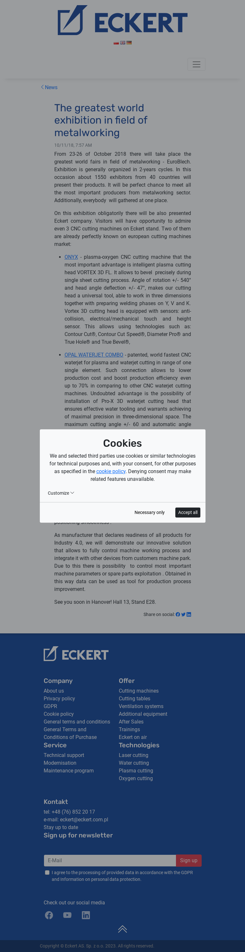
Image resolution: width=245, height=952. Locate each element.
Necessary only (150, 512)
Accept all (187, 512)
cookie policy (111, 471)
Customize (61, 493)
